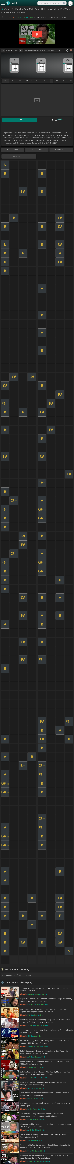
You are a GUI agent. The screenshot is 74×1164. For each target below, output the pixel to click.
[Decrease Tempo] (3, 50)
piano (14, 81)
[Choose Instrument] (51, 81)
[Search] (64, 3)
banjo (38, 81)
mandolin (29, 81)
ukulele (21, 81)
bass (46, 81)
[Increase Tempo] (21, 50)
